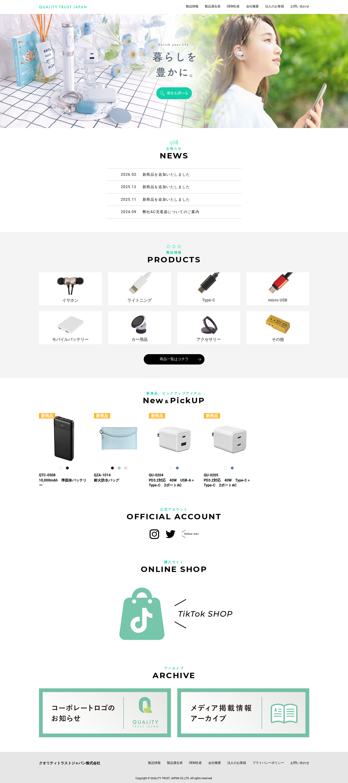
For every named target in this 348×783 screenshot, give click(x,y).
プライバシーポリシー (268, 763)
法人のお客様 (274, 6)
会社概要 (252, 6)
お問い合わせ (299, 6)
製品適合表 (213, 6)
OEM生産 (233, 6)
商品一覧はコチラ (174, 359)
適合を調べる (177, 93)
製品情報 (192, 6)
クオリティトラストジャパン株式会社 (69, 763)
